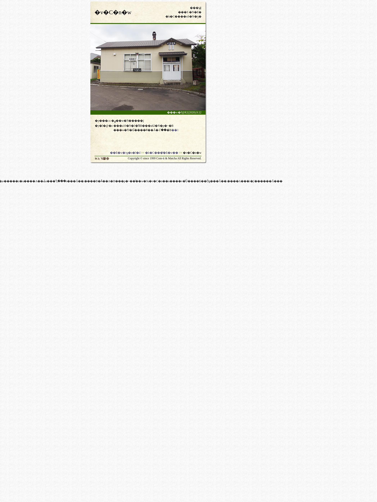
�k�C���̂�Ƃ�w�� (161, 152)
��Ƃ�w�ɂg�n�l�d (125, 152)
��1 (175, 130)
